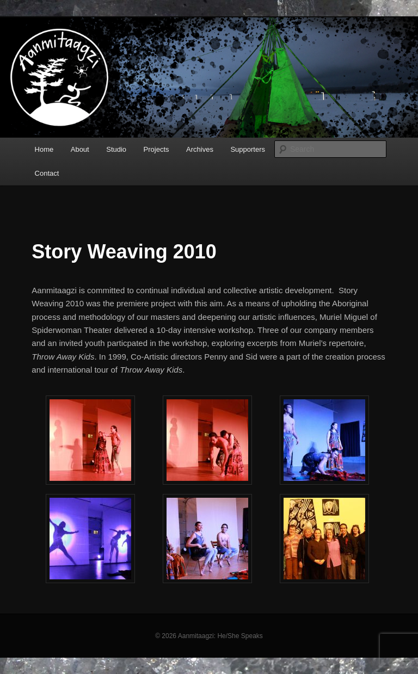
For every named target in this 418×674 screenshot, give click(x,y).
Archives (199, 149)
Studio (116, 149)
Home (44, 149)
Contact (47, 173)
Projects (156, 149)
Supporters (247, 149)
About (80, 149)
